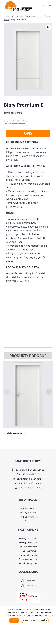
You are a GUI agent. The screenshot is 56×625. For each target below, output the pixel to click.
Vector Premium (18, 123)
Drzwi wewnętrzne (28, 559)
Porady (28, 521)
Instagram (30, 585)
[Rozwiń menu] (49, 6)
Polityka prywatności (28, 516)
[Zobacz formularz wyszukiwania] (42, 6)
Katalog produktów (28, 538)
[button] (48, 27)
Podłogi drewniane (28, 542)
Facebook (30, 580)
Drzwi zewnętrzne (28, 563)
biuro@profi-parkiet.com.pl (30, 478)
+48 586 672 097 (30, 474)
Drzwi (15, 121)
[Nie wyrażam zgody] (52, 615)
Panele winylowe (28, 551)
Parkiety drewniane (28, 555)
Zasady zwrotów (28, 512)
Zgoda (14, 620)
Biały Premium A (16, 433)
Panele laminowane (28, 546)
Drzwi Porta (22, 121)
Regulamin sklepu (28, 508)
